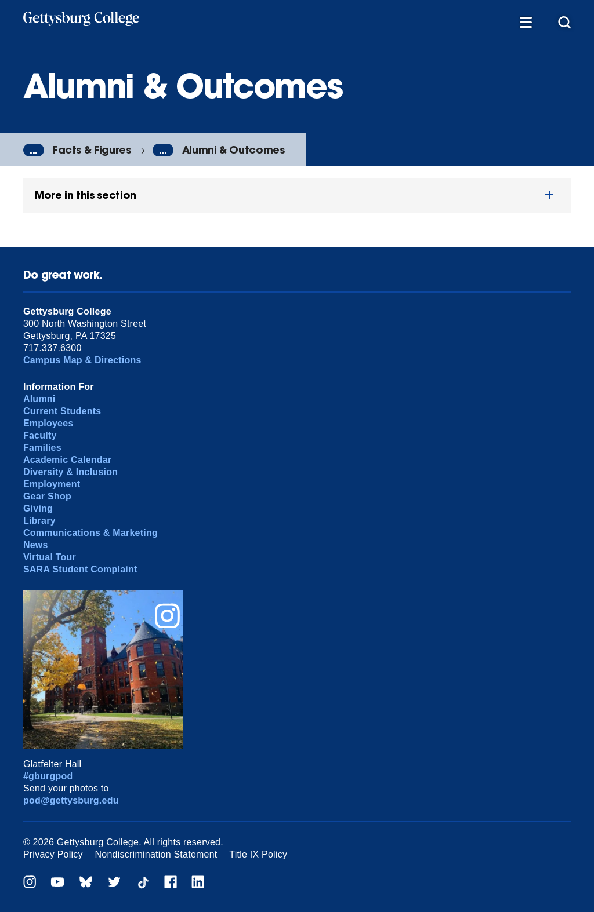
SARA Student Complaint (80, 569)
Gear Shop (47, 496)
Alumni (39, 399)
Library (39, 521)
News (35, 545)
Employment (51, 484)
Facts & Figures (92, 149)
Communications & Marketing (90, 533)
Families (42, 448)
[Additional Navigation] (525, 22)
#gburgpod (48, 776)
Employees (48, 423)
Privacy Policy (53, 854)
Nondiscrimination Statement (156, 854)
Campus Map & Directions (82, 360)
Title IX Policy (258, 854)
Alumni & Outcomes (233, 149)
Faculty (40, 435)
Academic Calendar (67, 460)
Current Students (62, 411)
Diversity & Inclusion (70, 472)
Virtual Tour (49, 557)
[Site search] (564, 22)
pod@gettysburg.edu (71, 800)
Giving (38, 508)
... (34, 150)
